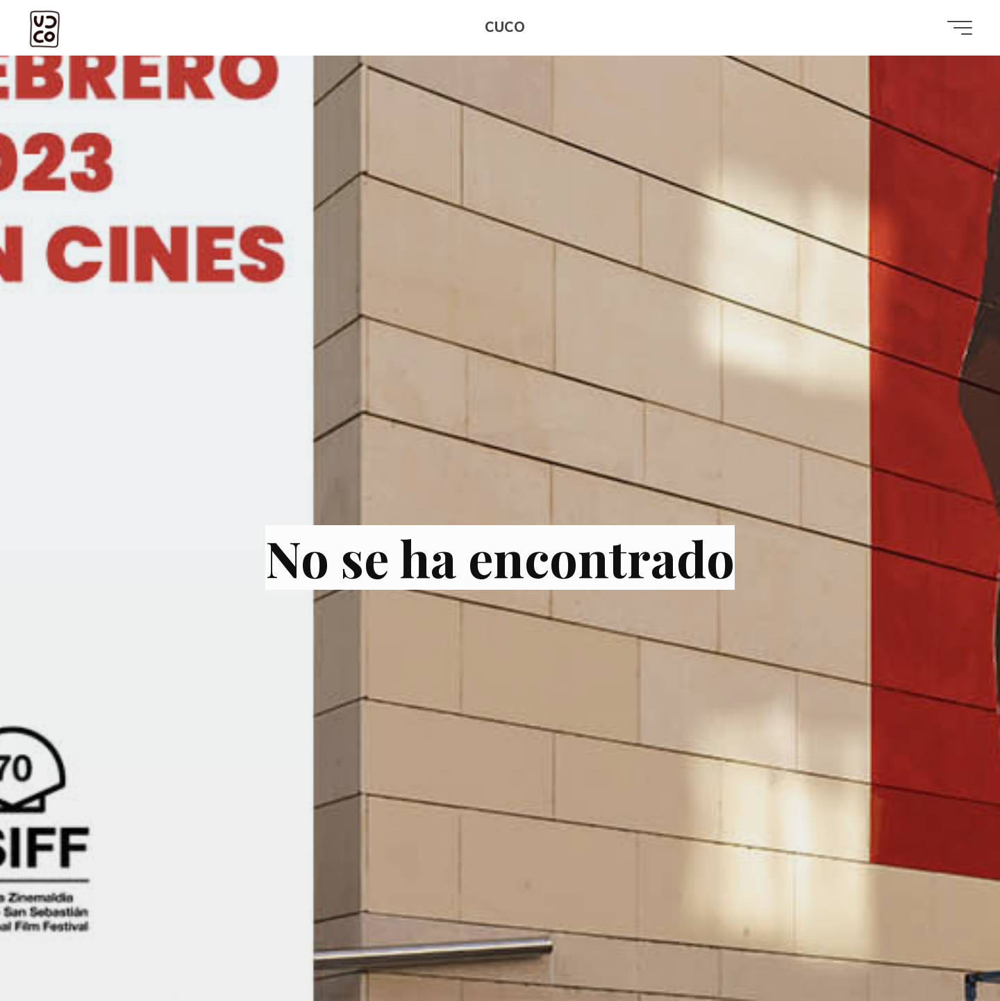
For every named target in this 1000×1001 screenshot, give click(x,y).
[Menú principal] (959, 28)
